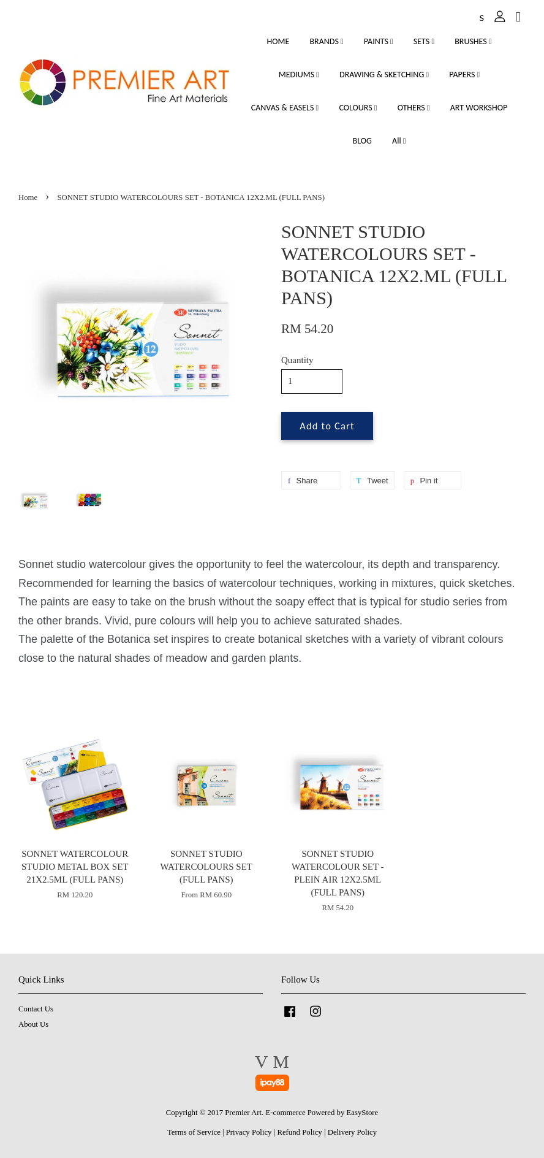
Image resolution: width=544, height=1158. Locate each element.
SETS (424, 41)
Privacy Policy (249, 1132)
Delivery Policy (352, 1132)
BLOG (362, 141)
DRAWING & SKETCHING (384, 74)
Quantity (297, 360)
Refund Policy (299, 1132)
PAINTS (378, 41)
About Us (33, 1024)
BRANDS (326, 41)
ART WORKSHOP (479, 107)
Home (27, 197)
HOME (277, 41)
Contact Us (35, 1009)
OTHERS (414, 107)
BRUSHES (473, 41)
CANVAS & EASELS (285, 107)
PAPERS (464, 74)
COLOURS (358, 107)
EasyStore (363, 1112)
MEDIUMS (299, 74)
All (399, 141)
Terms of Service (194, 1132)
